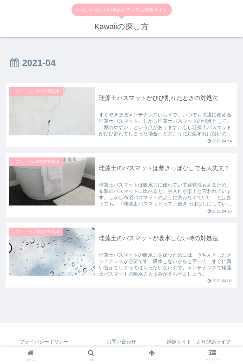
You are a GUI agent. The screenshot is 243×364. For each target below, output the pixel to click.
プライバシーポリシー (44, 341)
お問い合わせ (121, 341)
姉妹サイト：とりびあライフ (199, 341)
